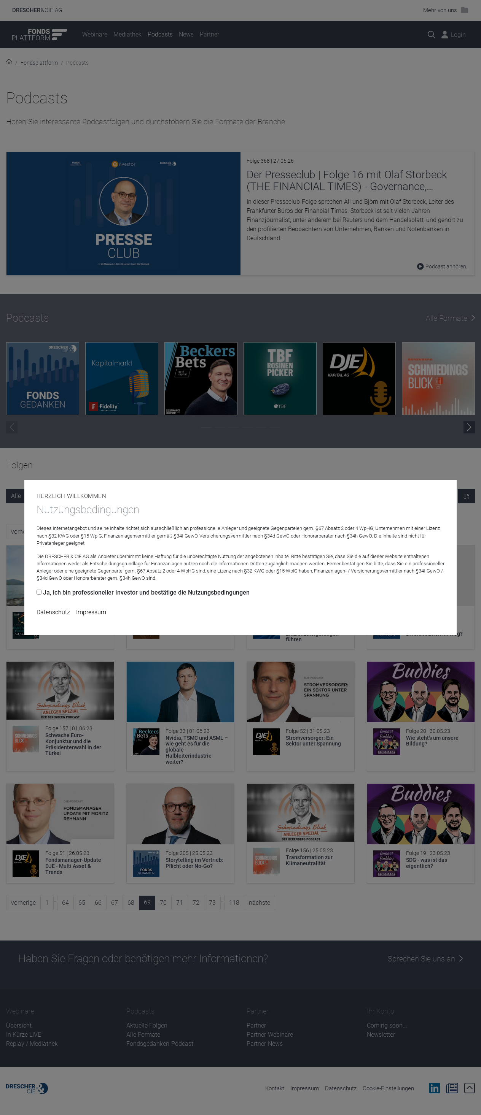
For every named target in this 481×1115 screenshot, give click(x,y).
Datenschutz (53, 612)
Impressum (91, 612)
